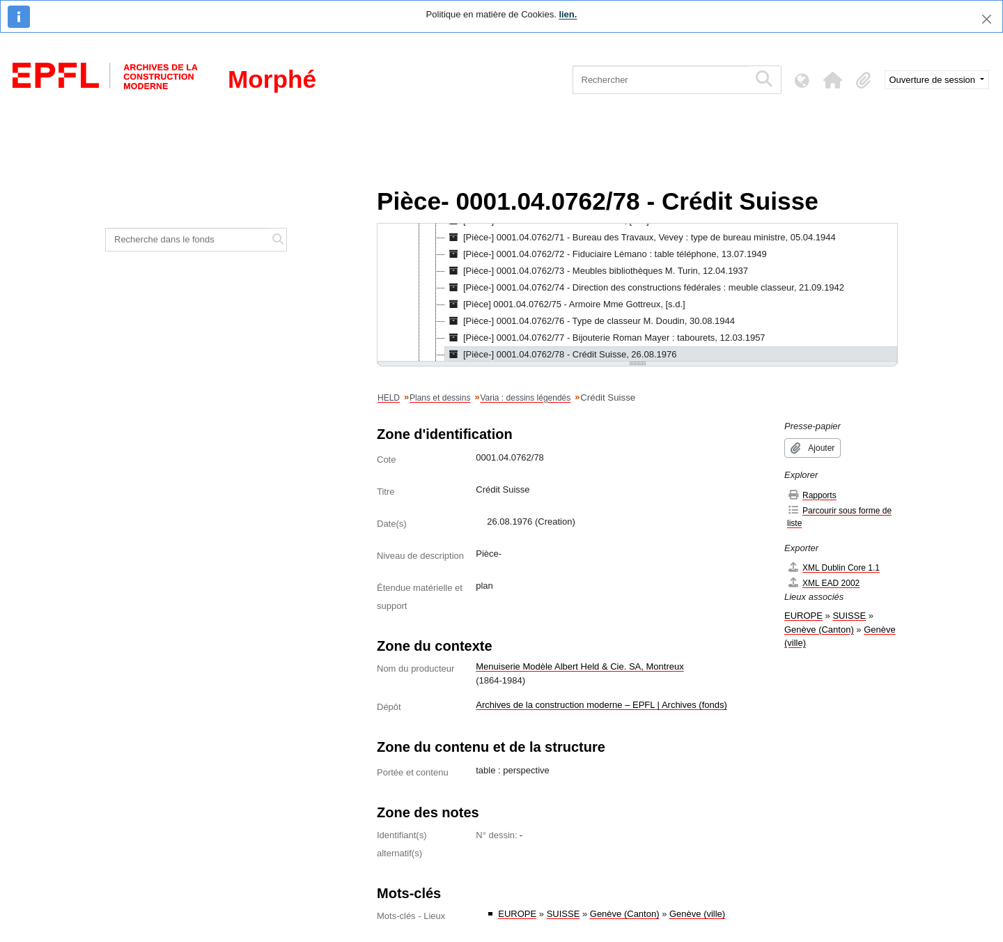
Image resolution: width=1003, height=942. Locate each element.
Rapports (812, 495)
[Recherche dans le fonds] (188, 240)
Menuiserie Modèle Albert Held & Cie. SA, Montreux (579, 666)
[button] (833, 80)
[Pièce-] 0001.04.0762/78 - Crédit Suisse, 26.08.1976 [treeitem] (560, 354)
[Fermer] (986, 19)
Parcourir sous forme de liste (839, 516)
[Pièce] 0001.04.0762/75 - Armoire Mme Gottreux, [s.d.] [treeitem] (565, 304)
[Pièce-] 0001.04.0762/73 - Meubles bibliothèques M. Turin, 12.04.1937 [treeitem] (596, 271)
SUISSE (563, 914)
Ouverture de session (933, 80)
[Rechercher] (661, 79)
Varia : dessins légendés (525, 398)
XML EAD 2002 (823, 583)
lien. (568, 14)
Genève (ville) (697, 914)
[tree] (637, 293)
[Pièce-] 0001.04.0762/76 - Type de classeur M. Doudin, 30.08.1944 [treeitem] (590, 321)
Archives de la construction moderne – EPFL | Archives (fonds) (601, 705)
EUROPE (517, 914)
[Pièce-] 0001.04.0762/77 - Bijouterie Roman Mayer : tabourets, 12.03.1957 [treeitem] (605, 338)
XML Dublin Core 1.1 (833, 567)
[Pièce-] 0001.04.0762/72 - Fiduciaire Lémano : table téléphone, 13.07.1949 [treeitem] (606, 254)
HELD (389, 398)
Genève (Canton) (625, 914)
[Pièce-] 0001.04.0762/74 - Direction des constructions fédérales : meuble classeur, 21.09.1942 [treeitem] (644, 287)
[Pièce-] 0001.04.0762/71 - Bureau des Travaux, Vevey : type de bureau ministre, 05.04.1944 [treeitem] (640, 237)
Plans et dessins (440, 398)
